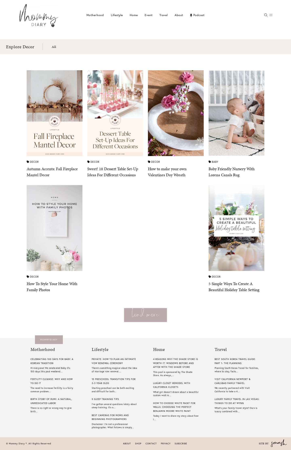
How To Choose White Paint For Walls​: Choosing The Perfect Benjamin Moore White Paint (174, 407)
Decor (33, 161)
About (179, 15)
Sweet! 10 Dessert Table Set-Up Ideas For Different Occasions (112, 172)
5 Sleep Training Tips (105, 399)
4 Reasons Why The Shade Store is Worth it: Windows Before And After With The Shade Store (175, 363)
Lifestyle (117, 15)
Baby (213, 161)
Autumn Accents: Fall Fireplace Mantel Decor (52, 172)
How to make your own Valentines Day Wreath (167, 172)
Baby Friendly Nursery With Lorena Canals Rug (232, 172)
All (54, 46)
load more (145, 314)
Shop (138, 443)
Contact (151, 443)
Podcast (197, 15)
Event (149, 15)
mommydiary (49, 339)
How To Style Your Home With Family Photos (52, 287)
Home (134, 15)
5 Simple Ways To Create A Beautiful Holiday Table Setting (234, 287)
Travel (163, 15)
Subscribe (181, 443)
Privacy (166, 443)
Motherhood (95, 15)
